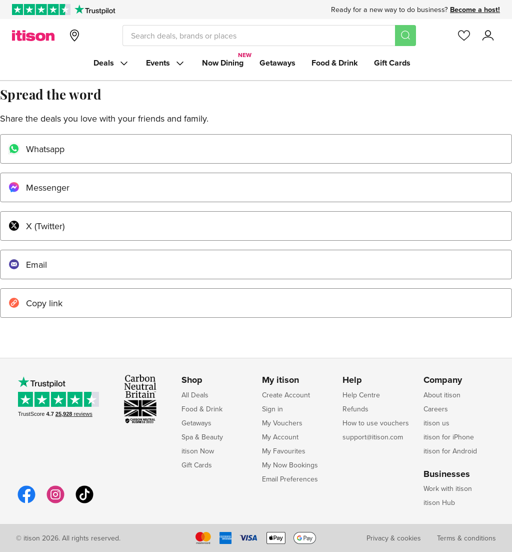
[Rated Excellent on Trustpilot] (41, 9)
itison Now (198, 451)
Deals (112, 63)
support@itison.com (372, 437)
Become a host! (475, 10)
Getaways (278, 63)
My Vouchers (282, 423)
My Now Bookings (290, 465)
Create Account (286, 395)
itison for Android (450, 451)
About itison (442, 395)
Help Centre (361, 395)
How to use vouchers (375, 423)
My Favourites (284, 451)
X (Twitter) (36, 226)
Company (443, 380)
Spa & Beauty (202, 437)
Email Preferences (290, 479)
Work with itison (448, 488)
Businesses (447, 474)
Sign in (272, 409)
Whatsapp (36, 149)
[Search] (405, 35)
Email (27, 264)
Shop (192, 380)
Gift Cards (392, 63)
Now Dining (223, 63)
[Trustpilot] (94, 10)
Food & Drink (335, 63)
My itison (280, 380)
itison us (437, 423)
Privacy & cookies (393, 538)
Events (166, 63)
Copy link (35, 303)
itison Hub (439, 502)
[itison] (33, 35)
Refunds (355, 409)
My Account (280, 437)
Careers (436, 409)
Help (352, 380)
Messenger (39, 187)
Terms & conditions (466, 538)
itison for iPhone (449, 437)
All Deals (195, 395)
